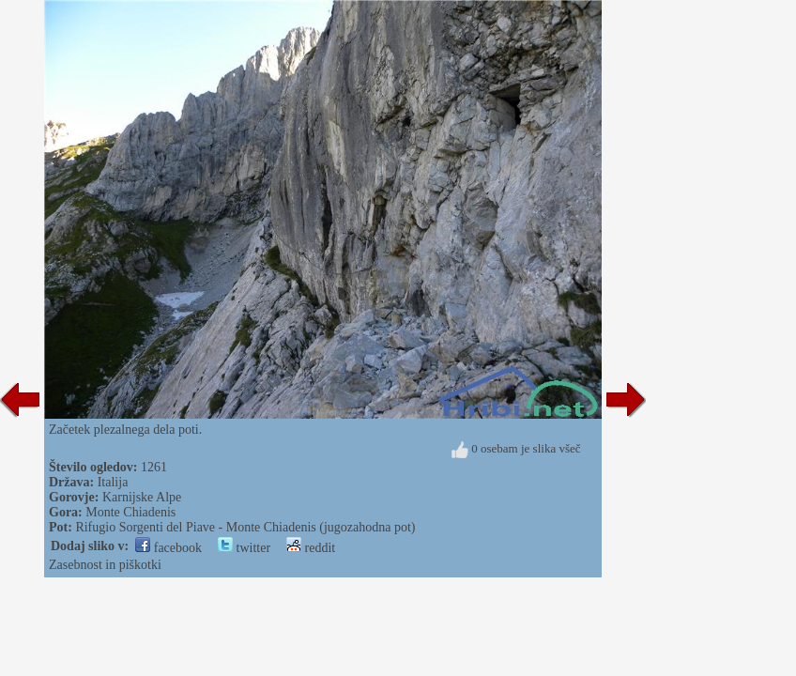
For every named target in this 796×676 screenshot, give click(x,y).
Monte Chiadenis (130, 512)
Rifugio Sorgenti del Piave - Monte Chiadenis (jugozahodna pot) (245, 527)
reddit (310, 548)
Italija (113, 482)
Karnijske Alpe (141, 497)
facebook (168, 548)
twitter (244, 548)
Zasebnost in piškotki (105, 565)
